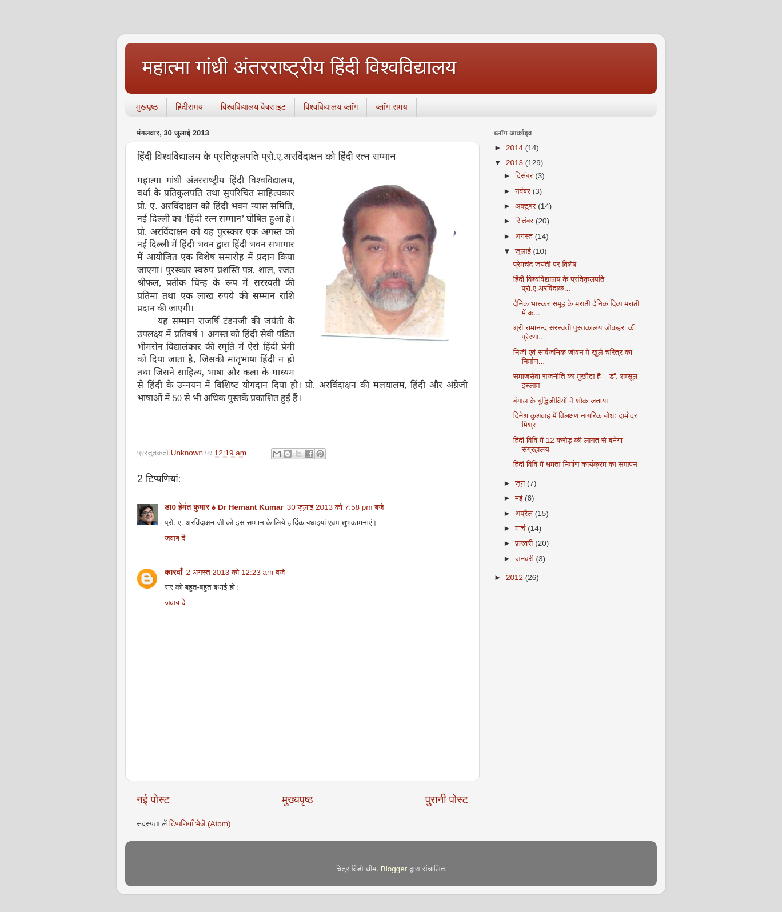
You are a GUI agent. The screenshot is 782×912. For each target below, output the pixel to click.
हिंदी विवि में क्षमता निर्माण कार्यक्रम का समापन (575, 464)
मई (520, 498)
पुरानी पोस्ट (446, 800)
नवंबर (524, 191)
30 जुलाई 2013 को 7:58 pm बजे (335, 507)
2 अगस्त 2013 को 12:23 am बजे (235, 572)
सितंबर (525, 221)
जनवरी (525, 558)
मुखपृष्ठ (147, 106)
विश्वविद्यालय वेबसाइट (253, 106)
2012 (515, 577)
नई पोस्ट (153, 800)
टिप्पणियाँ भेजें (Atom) (200, 823)
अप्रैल (525, 513)
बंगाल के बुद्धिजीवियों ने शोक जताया (560, 401)
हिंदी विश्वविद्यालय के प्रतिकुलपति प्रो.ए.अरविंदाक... (559, 284)
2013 (515, 162)
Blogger (394, 869)
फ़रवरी (525, 543)
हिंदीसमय (189, 106)
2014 (515, 147)
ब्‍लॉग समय (391, 106)
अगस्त (525, 236)
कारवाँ (173, 572)
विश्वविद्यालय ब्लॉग (331, 106)
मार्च (521, 528)
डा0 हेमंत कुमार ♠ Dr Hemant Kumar (224, 507)
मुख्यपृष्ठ (297, 800)
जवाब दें (175, 538)
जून (521, 483)
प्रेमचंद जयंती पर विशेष (545, 264)
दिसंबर (525, 175)
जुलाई (524, 251)
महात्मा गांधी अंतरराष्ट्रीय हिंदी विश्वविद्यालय (299, 67)
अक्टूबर (526, 206)
